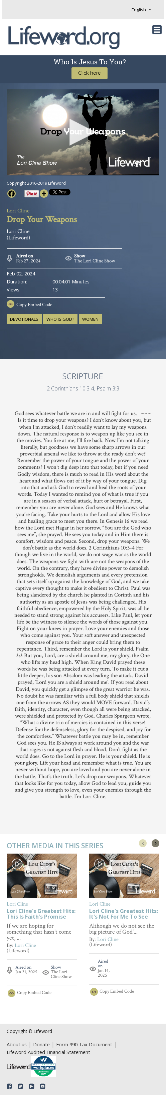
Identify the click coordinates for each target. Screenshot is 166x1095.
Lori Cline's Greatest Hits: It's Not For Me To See (123, 914)
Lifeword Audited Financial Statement (48, 1052)
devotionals (24, 319)
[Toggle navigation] (157, 29)
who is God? (60, 319)
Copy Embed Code (34, 304)
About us (17, 1044)
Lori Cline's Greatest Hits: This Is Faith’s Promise (41, 914)
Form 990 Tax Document (84, 1044)
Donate (41, 1044)
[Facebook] (11, 193)
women (90, 319)
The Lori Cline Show (94, 261)
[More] (44, 193)
